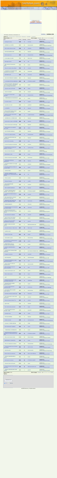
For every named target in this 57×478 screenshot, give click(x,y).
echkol (48, 148)
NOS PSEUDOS (8, 257)
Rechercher (24, 36)
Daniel (48, 290)
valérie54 (29, 254)
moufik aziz (49, 45)
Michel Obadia (30, 337)
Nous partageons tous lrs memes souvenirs (9, 267)
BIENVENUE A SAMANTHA (10, 340)
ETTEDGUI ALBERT (31, 81)
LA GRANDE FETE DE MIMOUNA (11, 81)
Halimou (29, 231)
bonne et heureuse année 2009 (11, 157)
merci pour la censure (9, 360)
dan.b (29, 273)
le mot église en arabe (9, 58)
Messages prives (8, 61)
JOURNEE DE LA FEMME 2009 (11, 118)
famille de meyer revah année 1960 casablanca (10, 115)
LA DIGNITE (7, 108)
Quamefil (29, 310)
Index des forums (12, 36)
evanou (48, 228)
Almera (48, 284)
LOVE (48, 267)
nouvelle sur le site (8, 104)
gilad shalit (7, 303)
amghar (29, 101)
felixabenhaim (30, 54)
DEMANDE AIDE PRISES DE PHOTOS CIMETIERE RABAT (10, 201)
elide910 (29, 303)
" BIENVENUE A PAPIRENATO (11, 329)
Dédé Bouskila (8, 350)
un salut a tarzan (8, 101)
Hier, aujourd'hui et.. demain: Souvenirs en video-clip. (10, 198)
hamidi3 (48, 58)
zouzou (29, 277)
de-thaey (29, 41)
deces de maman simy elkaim (10, 68)
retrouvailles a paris (9, 237)
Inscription (33, 36)
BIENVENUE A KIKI (8, 154)
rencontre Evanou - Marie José (11, 227)
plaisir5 (29, 221)
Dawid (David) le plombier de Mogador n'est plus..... (10, 148)
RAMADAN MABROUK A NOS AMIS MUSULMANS (10, 261)
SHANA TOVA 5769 (8, 234)
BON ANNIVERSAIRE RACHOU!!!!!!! (8, 184)
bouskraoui (30, 157)
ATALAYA (29, 204)
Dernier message (42, 42)
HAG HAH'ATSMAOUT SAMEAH (11, 77)
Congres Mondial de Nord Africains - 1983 (9, 310)
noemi (29, 326)
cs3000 (29, 181)
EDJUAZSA (30, 200)
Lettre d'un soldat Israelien (10, 134)
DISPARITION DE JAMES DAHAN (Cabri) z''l (9, 284)
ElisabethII (30, 71)
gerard (48, 78)
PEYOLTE (30, 293)
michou (29, 211)
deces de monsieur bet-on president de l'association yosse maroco (10, 211)
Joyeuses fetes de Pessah (10, 88)
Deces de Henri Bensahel (10, 150)
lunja (29, 141)
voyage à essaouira (8, 254)
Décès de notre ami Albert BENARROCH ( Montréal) (9, 221)
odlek (48, 294)
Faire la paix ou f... (8, 54)
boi (28, 174)
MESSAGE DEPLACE (32, 224)
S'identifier (28, 36)
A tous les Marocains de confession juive (9, 287)
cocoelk (29, 68)
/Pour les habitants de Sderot (10, 343)
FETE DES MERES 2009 (9, 51)
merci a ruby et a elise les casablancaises (9, 264)
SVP (5, 277)
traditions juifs (8, 231)
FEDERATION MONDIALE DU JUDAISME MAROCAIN (10, 281)
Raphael (29, 51)
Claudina (29, 48)
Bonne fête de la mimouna (10, 353)
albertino (48, 71)
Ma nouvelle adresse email (10, 48)
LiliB (29, 247)
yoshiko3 (29, 104)
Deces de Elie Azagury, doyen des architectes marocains (10, 111)
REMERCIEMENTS (8, 204)
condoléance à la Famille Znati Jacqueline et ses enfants (10, 71)
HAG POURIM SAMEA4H (9, 131)
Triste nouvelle (8, 177)
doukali (29, 91)
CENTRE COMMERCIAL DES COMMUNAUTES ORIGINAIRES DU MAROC (11, 174)
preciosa (48, 307)
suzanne (29, 144)
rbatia (48, 194)
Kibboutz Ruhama (8, 181)
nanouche (30, 207)
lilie (28, 61)
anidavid (29, 164)
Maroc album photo (8, 273)
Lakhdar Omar (30, 147)
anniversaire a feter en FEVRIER (11, 121)
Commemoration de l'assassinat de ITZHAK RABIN (10, 208)
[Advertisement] (12, 22)
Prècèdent (39, 38)
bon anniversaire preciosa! (10, 306)
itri (47, 297)
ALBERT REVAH (31, 114)
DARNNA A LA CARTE (9, 45)
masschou (30, 74)
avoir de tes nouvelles (9, 141)
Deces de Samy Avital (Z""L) (10, 300)
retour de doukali (8, 91)
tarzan (29, 64)
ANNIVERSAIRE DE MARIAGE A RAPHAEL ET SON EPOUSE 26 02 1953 (10, 333)
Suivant (52, 38)
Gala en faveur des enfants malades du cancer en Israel (9, 218)
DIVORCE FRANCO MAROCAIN (11, 293)
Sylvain (48, 340)
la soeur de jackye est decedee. (11, 144)
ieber (29, 267)
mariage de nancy (8, 41)
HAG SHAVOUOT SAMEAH (10, 326)
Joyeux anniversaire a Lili (10, 270)
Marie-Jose (30, 58)
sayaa (29, 306)
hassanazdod (30, 45)
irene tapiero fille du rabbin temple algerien (9, 290)
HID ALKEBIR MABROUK (10, 187)
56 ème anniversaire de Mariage (11, 124)
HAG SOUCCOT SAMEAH (10, 214)
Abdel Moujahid (31, 257)
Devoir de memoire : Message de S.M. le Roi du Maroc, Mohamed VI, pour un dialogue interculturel (11, 84)
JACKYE (29, 214)
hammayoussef (50, 320)
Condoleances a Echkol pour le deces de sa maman (10, 241)
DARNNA (43, 34)
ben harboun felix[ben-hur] (33, 250)
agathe (48, 215)
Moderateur (49, 61)
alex (48, 125)
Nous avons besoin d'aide (10, 337)
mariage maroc (8, 313)
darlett (48, 48)
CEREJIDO (49, 277)
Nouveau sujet (18, 36)
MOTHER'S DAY (8, 74)
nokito (29, 313)
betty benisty (30, 237)
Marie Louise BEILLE (32, 353)
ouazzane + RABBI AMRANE (10, 323)
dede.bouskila (49, 238)
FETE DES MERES (8, 316)
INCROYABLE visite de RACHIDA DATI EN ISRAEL (9, 244)
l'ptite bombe (30, 346)
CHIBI (29, 323)
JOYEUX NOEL (8, 170)
